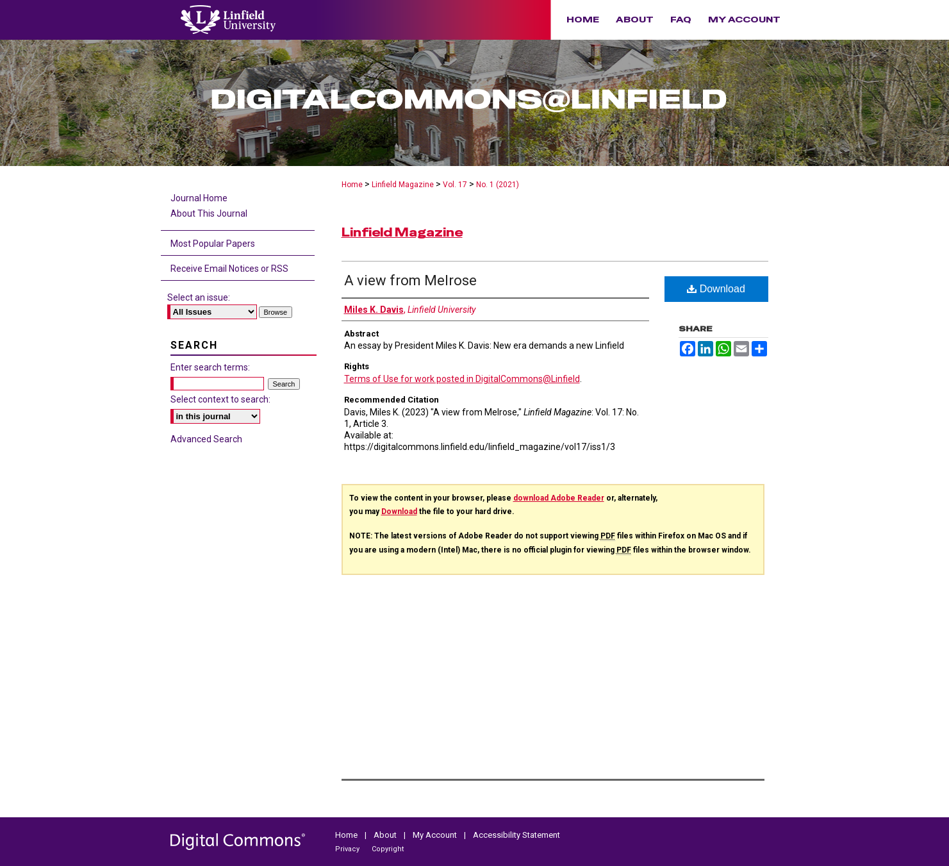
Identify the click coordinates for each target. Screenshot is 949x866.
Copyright (388, 849)
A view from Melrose (410, 280)
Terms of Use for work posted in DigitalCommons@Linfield (462, 379)
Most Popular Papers (212, 243)
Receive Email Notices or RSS (229, 268)
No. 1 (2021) (497, 184)
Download (716, 288)
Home (352, 184)
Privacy (348, 849)
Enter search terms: (210, 367)
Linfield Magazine (403, 184)
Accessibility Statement (516, 835)
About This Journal (208, 213)
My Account (436, 835)
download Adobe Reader (558, 498)
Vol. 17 (455, 184)
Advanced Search (206, 439)
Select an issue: (198, 297)
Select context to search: (220, 399)
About (386, 835)
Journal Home (198, 198)
